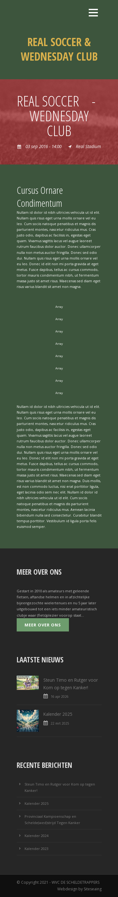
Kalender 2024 (36, 835)
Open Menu (93, 12)
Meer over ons (43, 625)
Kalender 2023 (36, 848)
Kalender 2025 (57, 714)
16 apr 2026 (60, 696)
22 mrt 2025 (60, 723)
